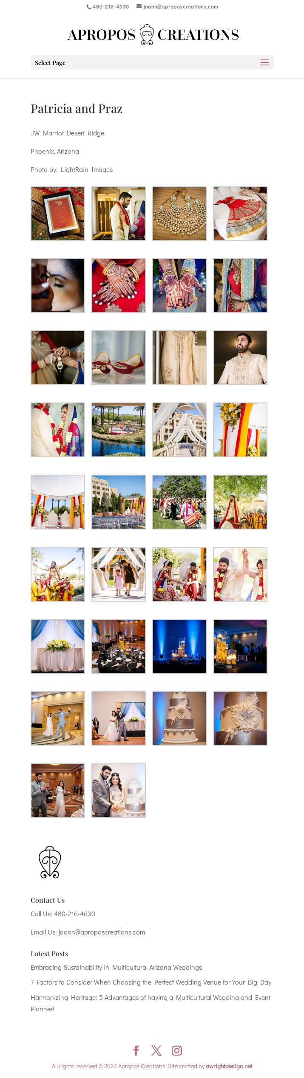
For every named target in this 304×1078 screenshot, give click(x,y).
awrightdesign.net (229, 1066)
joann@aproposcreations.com (102, 931)
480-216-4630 (74, 913)
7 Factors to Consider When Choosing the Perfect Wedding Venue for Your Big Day (151, 981)
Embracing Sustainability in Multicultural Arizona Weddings (116, 967)
